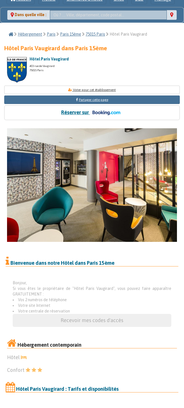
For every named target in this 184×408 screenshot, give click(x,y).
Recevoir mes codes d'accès (92, 320)
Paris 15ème (70, 34)
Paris (51, 34)
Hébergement (30, 34)
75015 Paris (95, 34)
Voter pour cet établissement (92, 90)
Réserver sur (92, 112)
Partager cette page (93, 100)
